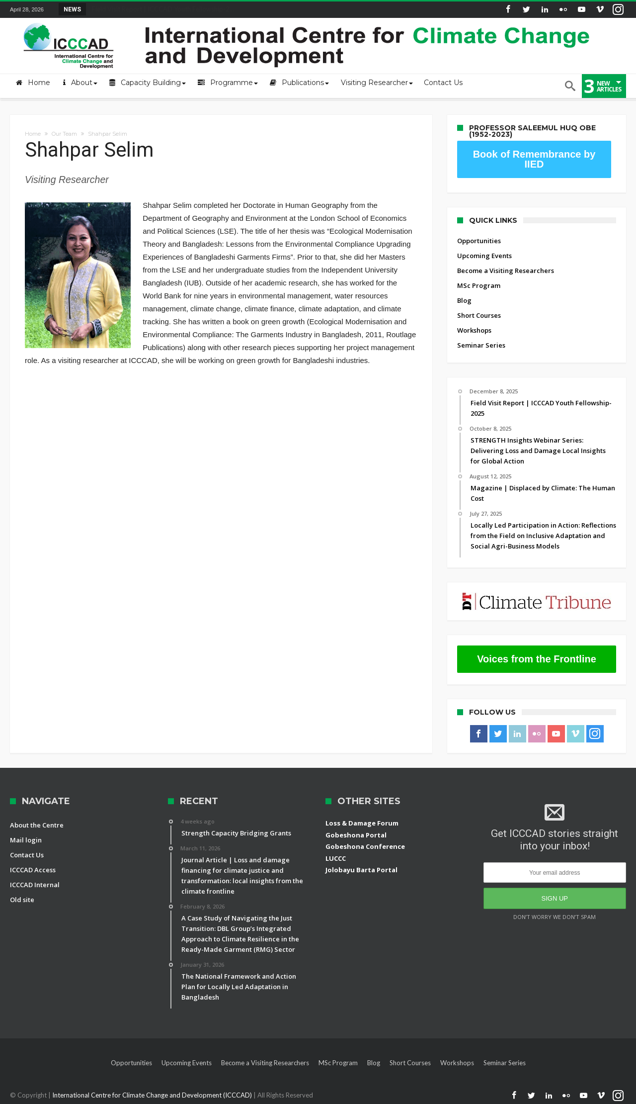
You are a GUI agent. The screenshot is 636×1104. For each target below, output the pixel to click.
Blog (464, 300)
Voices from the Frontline (536, 659)
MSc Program (478, 285)
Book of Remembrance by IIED (534, 159)
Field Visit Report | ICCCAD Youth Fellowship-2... (160, 9)
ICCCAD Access (33, 869)
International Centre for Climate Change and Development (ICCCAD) (152, 1095)
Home (33, 133)
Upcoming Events (484, 255)
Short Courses (479, 315)
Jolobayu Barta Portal (361, 869)
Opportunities (479, 240)
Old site (22, 899)
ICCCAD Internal (35, 884)
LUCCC (335, 858)
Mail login (26, 839)
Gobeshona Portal (356, 834)
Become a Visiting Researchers (505, 270)
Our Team (64, 133)
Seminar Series (481, 345)
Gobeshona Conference (365, 846)
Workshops (474, 330)
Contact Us (27, 854)
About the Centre (37, 825)
